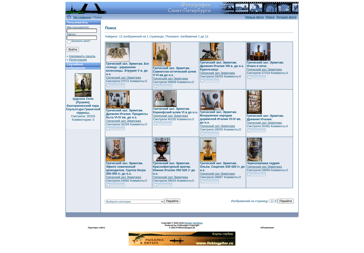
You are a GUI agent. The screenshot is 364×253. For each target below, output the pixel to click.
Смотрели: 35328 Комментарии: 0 (83, 117)
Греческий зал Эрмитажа (123, 77)
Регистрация (78, 59)
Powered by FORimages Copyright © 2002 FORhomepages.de (182, 226)
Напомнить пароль (82, 56)
